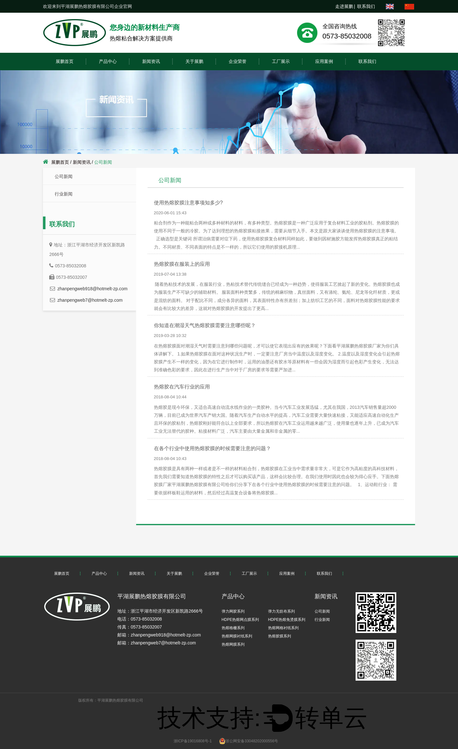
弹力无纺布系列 (281, 611)
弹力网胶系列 (233, 611)
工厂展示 (281, 61)
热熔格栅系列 (233, 628)
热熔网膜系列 (233, 644)
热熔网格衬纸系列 (283, 628)
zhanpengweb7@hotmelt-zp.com (90, 300)
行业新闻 (64, 193)
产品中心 (108, 61)
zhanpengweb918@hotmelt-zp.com (93, 288)
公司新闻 (64, 176)
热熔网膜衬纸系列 (237, 636)
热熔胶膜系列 (279, 636)
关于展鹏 (194, 61)
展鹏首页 (64, 61)
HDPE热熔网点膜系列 (240, 619)
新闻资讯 (151, 61)
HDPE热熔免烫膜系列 (286, 619)
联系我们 (366, 6)
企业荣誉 (237, 61)
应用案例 (324, 61)
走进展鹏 (344, 6)
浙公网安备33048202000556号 (248, 741)
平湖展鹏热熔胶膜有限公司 (120, 700)
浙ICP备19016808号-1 (193, 741)
